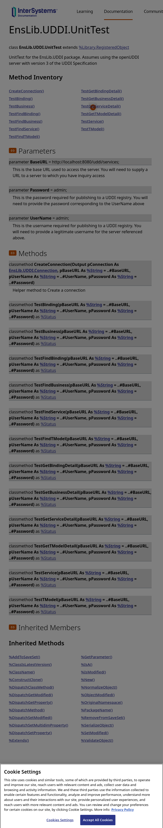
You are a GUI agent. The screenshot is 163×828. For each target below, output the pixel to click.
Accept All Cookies (98, 822)
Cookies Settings (60, 822)
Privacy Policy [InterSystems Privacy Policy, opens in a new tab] (122, 812)
